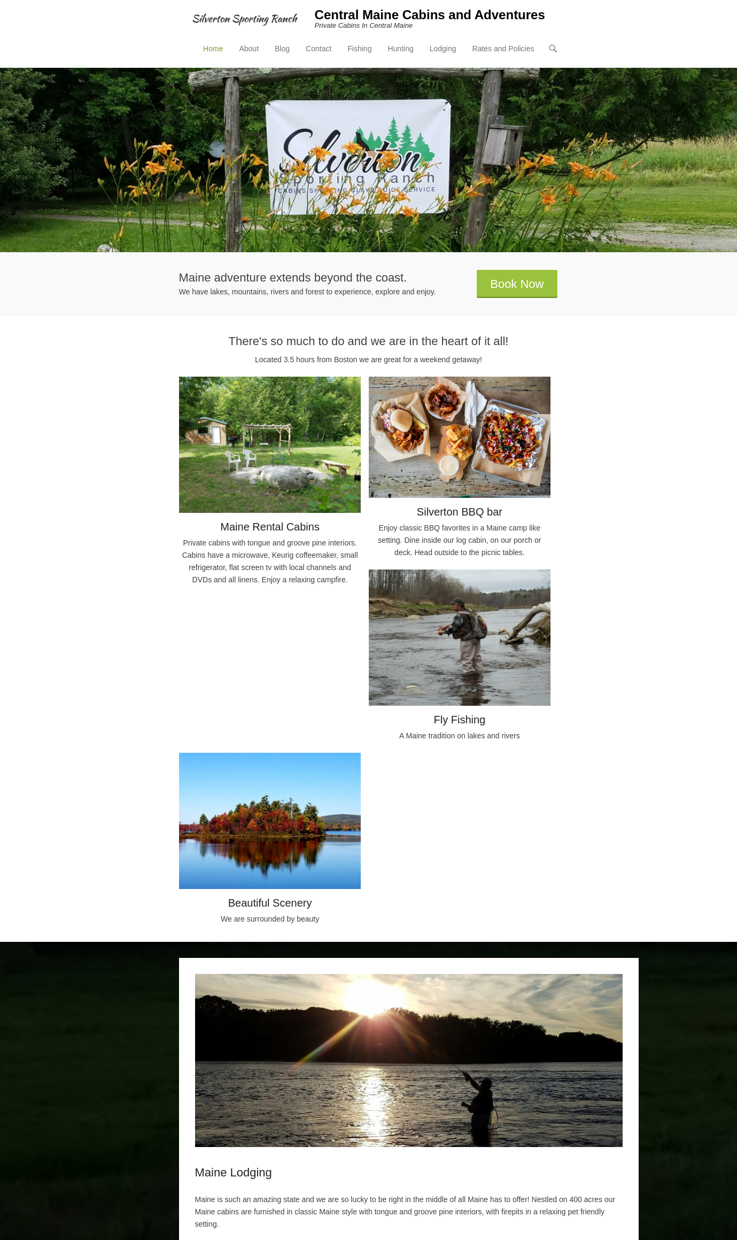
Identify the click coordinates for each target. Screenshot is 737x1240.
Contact (318, 48)
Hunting (400, 48)
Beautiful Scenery (270, 903)
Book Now (517, 284)
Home (213, 48)
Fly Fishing (460, 720)
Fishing (359, 48)
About (249, 48)
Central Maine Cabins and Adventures (430, 14)
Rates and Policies (503, 48)
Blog (282, 48)
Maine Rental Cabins (270, 527)
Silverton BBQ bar (459, 512)
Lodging (443, 48)
